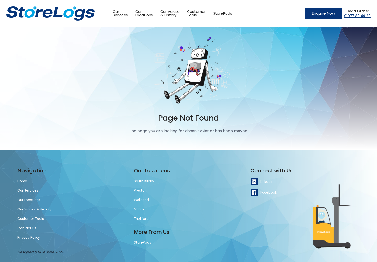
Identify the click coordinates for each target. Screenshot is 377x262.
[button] (196, 13)
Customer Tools (30, 218)
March (139, 209)
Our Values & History (170, 13)
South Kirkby (144, 181)
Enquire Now (323, 13)
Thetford (141, 218)
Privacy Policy (28, 237)
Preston (140, 190)
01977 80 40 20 (357, 15)
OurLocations (144, 13)
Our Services (27, 190)
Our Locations (28, 200)
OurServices (120, 13)
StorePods (222, 13)
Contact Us (26, 228)
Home (22, 181)
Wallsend (141, 200)
